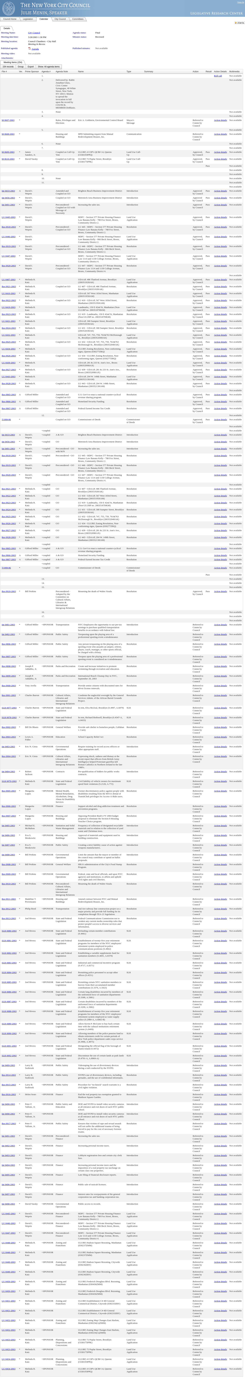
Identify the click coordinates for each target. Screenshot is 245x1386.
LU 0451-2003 (8, 1301)
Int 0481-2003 (8, 624)
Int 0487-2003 (8, 845)
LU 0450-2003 (8, 1281)
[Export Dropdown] (31, 67)
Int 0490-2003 (8, 1104)
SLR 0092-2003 (9, 1055)
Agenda (35, 49)
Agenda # (46, 71)
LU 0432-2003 (8, 335)
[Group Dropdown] (21, 67)
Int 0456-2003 (8, 197)
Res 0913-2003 (9, 918)
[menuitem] (8, 67)
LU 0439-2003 (8, 362)
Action (195, 71)
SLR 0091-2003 (9, 1046)
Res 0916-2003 (9, 1094)
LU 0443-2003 (8, 376)
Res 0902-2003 (9, 727)
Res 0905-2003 (9, 791)
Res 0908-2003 (9, 864)
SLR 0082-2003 (9, 953)
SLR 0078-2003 (9, 717)
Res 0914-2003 (9, 1075)
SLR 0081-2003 (9, 940)
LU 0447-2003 (8, 256)
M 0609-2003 (8, 152)
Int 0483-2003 (8, 746)
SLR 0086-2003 (9, 992)
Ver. (21, 71)
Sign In (240, 2)
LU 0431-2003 (8, 321)
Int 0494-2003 (8, 1165)
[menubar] (31, 67)
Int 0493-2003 (8, 1155)
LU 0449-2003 (8, 1262)
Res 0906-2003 (9, 806)
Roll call (218, 75)
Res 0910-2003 (9, 591)
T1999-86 (6, 419)
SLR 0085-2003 (9, 982)
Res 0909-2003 (9, 874)
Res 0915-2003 (9, 1084)
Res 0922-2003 (9, 300)
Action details (220, 120)
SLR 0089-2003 (9, 1023)
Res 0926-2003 (9, 355)
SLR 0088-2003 (9, 1011)
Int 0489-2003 (8, 1065)
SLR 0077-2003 (9, 707)
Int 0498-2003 (8, 1204)
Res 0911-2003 (9, 899)
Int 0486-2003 (8, 835)
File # (4, 71)
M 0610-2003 (8, 159)
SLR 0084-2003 (9, 972)
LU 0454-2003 (8, 1359)
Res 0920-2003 (9, 265)
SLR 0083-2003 (9, 962)
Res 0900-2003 (9, 685)
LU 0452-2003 (8, 1320)
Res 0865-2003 (9, 394)
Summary (148, 71)
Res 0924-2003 (9, 328)
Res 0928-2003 (9, 383)
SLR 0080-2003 (9, 931)
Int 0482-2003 (8, 634)
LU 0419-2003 (8, 307)
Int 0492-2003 (8, 1145)
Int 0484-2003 (8, 771)
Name (81, 71)
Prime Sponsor (32, 71)
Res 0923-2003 (9, 314)
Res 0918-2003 (9, 227)
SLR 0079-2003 (9, 781)
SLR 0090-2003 (9, 1033)
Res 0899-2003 (9, 676)
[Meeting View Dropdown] (49, 67)
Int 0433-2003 (8, 191)
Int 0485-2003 (8, 825)
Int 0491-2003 (8, 204)
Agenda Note (62, 71)
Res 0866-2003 (9, 401)
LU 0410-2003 (8, 293)
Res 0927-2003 (9, 369)
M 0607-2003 (8, 120)
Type (129, 71)
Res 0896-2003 (9, 644)
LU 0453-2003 (8, 1339)
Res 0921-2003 (9, 286)
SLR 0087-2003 (9, 1001)
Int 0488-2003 (8, 854)
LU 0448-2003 (8, 1242)
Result (208, 71)
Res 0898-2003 (9, 666)
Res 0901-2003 (9, 695)
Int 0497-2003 (8, 1194)
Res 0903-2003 (9, 737)
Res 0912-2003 (9, 908)
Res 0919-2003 (9, 246)
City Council (34, 32)
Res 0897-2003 (9, 656)
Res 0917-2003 (9, 1123)
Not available (101, 48)
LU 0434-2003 (8, 348)
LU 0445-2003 (8, 217)
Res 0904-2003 (9, 756)
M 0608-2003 (8, 134)
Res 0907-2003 (9, 816)
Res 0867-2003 (9, 408)
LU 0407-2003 (8, 279)
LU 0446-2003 (8, 236)
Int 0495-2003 (8, 1174)
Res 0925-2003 (9, 342)
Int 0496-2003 (8, 1184)
